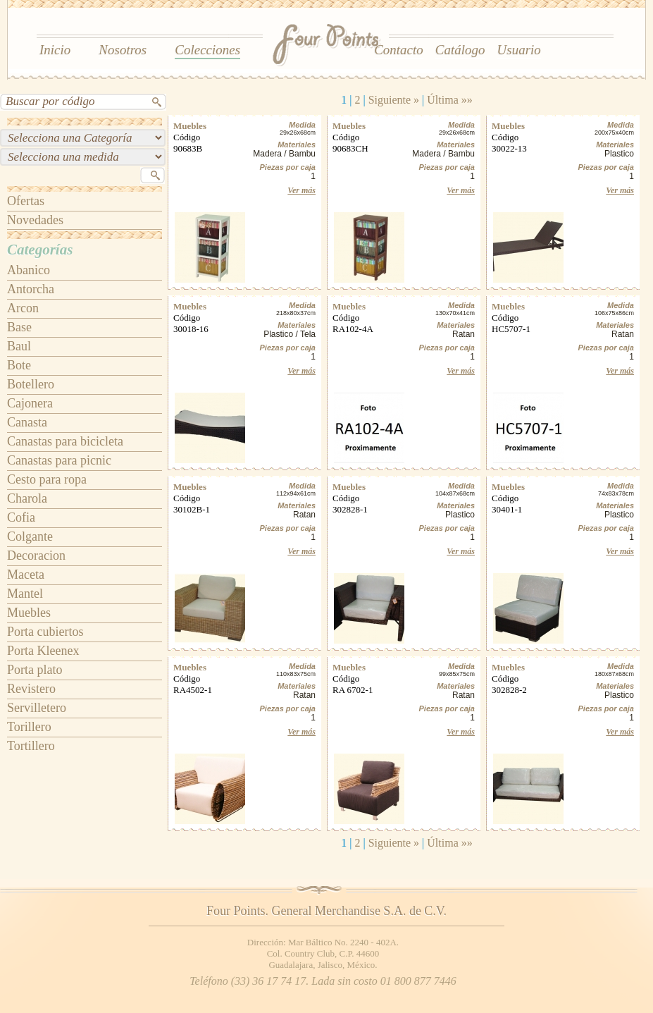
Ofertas (25, 201)
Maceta (25, 574)
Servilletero (36, 708)
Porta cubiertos (45, 632)
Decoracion (36, 555)
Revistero (31, 689)
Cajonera (30, 403)
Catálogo (460, 49)
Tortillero (31, 746)
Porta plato (35, 670)
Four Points (327, 45)
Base (19, 327)
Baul (19, 346)
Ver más (301, 190)
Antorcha (30, 289)
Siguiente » (393, 100)
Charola (27, 498)
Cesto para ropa (47, 479)
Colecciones (207, 49)
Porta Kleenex (43, 651)
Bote (19, 365)
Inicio (54, 49)
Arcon (23, 308)
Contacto (398, 49)
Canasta (27, 422)
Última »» (449, 100)
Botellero (30, 384)
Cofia (21, 517)
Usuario (519, 49)
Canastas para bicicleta (65, 441)
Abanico (28, 270)
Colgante (30, 536)
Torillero (29, 727)
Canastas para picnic (59, 460)
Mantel (25, 594)
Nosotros (123, 49)
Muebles (29, 613)
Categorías (40, 249)
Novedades (35, 220)
